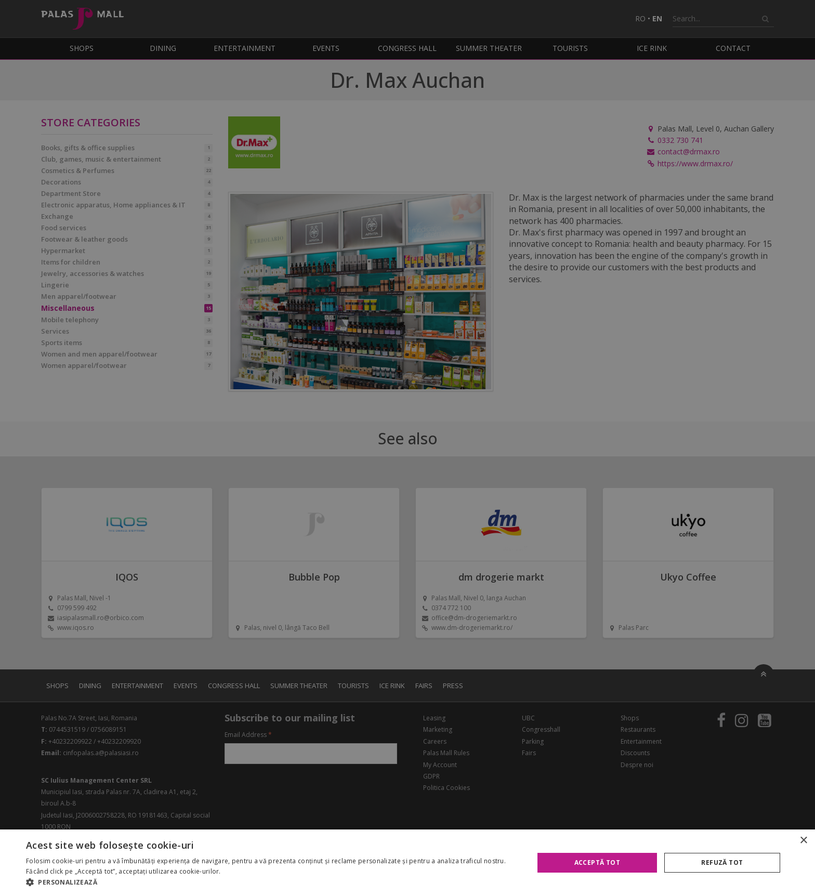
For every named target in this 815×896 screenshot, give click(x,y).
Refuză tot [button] (722, 862)
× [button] (803, 841)
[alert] (407, 448)
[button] (272, 882)
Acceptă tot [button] (597, 862)
